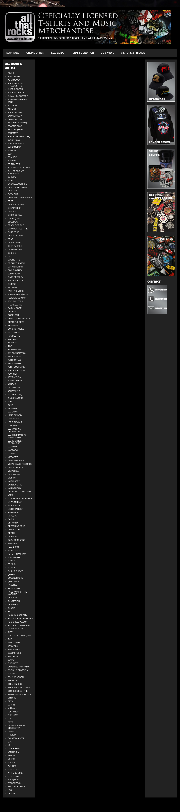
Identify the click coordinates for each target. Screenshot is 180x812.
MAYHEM (12, 454)
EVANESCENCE (15, 280)
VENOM (11, 755)
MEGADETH (13, 457)
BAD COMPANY (15, 116)
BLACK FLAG (14, 140)
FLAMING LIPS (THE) (18, 294)
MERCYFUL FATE (16, 460)
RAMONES (13, 604)
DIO (9, 256)
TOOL (10, 718)
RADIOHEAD (14, 588)
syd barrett (12, 708)
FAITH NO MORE (16, 291)
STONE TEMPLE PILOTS (19, 694)
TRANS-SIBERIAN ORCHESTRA (16, 726)
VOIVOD (12, 759)
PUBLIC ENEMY (15, 571)
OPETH (11, 533)
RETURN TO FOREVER (19, 625)
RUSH (11, 639)
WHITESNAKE (14, 776)
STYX (10, 701)
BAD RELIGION (15, 119)
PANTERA (12, 543)
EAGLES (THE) (15, 270)
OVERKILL (13, 536)
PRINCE (11, 567)
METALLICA (13, 471)
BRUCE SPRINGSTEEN (19, 167)
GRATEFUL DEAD (16, 322)
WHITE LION (14, 769)
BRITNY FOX (14, 164)
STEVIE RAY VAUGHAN (19, 687)
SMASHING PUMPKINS (19, 667)
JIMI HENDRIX (14, 363)
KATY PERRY (14, 387)
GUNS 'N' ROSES (16, 329)
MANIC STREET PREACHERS (15, 442)
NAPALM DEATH (15, 502)
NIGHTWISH (13, 512)
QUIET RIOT (13, 581)
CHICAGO (12, 211)
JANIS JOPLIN (14, 356)
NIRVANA (12, 516)
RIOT (10, 632)
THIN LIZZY (13, 715)
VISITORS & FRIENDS (133, 53)
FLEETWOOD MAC (17, 298)
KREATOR (12, 408)
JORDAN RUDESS (16, 370)
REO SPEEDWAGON (17, 622)
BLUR (10, 154)
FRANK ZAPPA (15, 305)
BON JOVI (12, 157)
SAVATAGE (13, 646)
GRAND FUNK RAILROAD (20, 318)
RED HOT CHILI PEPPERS (20, 618)
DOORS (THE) (14, 260)
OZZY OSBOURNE (16, 540)
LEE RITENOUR (15, 422)
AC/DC (11, 73)
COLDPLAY (13, 222)
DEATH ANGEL (15, 242)
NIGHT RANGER (15, 509)
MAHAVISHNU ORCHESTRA (14, 430)
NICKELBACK (14, 505)
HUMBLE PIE (14, 336)
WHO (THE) (13, 779)
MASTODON (13, 450)
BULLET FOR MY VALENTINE (16, 172)
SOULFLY (12, 674)
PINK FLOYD (14, 557)
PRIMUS (12, 564)
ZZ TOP (11, 793)
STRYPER (12, 698)
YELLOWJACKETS (16, 786)
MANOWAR (13, 447)
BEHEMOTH (13, 133)
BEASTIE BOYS (15, 126)
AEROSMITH (14, 76)
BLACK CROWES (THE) (19, 136)
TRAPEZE (12, 731)
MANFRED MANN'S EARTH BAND (17, 436)
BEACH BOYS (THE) (17, 122)
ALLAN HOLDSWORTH (18, 96)
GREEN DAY (13, 325)
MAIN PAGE (12, 53)
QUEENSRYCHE (15, 578)
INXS (10, 346)
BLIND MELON (14, 147)
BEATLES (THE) (15, 129)
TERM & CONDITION (82, 53)
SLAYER (12, 660)
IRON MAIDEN (14, 349)
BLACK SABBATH (16, 143)
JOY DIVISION (14, 377)
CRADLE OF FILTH (16, 225)
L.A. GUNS (13, 412)
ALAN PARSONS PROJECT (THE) (15, 84)
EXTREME (13, 287)
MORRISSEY (14, 481)
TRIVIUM (12, 735)
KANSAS (12, 384)
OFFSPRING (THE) (17, 526)
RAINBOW (12, 597)
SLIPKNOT (13, 663)
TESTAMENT (14, 712)
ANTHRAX (12, 105)
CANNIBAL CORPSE (17, 184)
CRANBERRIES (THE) (18, 229)
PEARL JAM (13, 547)
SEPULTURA (14, 649)
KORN (11, 405)
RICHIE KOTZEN (15, 629)
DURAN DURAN (15, 267)
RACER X (12, 585)
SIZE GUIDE (57, 53)
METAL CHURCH (16, 467)
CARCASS (13, 191)
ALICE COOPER (15, 89)
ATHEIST (12, 109)
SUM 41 (11, 705)
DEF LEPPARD (15, 249)
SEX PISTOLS (14, 653)
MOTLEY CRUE (15, 485)
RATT (10, 611)
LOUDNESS (13, 426)
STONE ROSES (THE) (18, 691)
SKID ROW (13, 656)
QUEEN (11, 574)
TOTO (10, 722)
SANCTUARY (14, 642)
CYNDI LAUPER (15, 236)
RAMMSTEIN (14, 601)
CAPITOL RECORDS (17, 187)
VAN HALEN (13, 752)
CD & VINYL (107, 53)
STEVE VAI (13, 680)
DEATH (11, 239)
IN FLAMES (13, 339)
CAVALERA (13, 194)
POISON (12, 560)
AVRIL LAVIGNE (15, 112)
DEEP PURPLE (15, 246)
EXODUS (12, 284)
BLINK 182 (13, 150)
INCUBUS (12, 342)
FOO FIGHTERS (15, 301)
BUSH (10, 180)
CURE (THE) (13, 232)
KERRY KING (14, 391)
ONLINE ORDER (35, 53)
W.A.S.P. (12, 762)
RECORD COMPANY (17, 615)
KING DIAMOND (15, 398)
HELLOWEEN (14, 332)
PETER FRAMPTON (17, 554)
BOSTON (12, 160)
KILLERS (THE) (15, 394)
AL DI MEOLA (14, 80)
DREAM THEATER (16, 263)
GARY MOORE (15, 308)
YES (10, 790)
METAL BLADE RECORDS (20, 464)
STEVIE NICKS (15, 684)
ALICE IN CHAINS (16, 92)
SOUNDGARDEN (16, 677)
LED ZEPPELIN (15, 419)
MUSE (11, 495)
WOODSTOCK (14, 783)
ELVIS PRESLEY (15, 277)
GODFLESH (13, 315)
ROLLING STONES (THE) (20, 636)
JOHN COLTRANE (16, 367)
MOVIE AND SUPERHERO (20, 492)
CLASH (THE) (14, 218)
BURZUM (12, 177)
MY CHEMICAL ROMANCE (20, 498)
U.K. (10, 742)
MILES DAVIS (14, 474)
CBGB (11, 201)
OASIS (11, 519)
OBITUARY (13, 523)
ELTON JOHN (14, 274)
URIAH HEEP (14, 748)
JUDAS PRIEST (15, 381)
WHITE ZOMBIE (15, 773)
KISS (10, 401)
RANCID (12, 608)
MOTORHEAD (14, 488)
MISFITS (12, 478)
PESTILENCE (14, 550)
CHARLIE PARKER (16, 204)
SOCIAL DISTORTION (18, 670)
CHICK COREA (15, 215)
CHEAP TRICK (14, 208)
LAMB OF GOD (15, 415)
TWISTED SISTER (16, 738)
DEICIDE (12, 253)
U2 (9, 745)
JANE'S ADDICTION (17, 353)
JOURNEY (12, 374)
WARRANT (13, 766)
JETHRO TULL (14, 360)
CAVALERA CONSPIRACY (20, 198)
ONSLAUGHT (14, 529)
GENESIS (12, 311)
